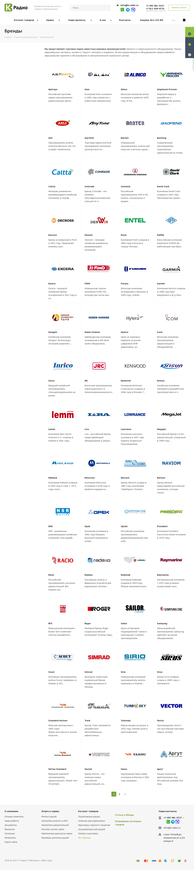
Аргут (160, 769)
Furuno (124, 283)
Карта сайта (11, 842)
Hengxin (52, 332)
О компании (11, 811)
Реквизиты (10, 837)
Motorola (90, 477)
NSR (50, 526)
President (162, 526)
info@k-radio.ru (129, 5)
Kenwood (126, 380)
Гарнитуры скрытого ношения (94, 825)
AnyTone (89, 138)
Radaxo (89, 575)
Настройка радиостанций (55, 825)
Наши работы (12, 820)
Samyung (162, 623)
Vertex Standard (57, 769)
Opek (87, 526)
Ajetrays (52, 89)
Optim (124, 526)
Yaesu (124, 769)
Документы (11, 825)
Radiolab (125, 575)
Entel (124, 235)
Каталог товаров (88, 811)
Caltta (51, 186)
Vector (160, 720)
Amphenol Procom (167, 89)
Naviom (161, 477)
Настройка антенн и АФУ (54, 820)
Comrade (89, 186)
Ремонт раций (49, 816)
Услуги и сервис (50, 811)
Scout (51, 672)
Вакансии (10, 829)
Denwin (89, 235)
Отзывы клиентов (14, 816)
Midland (52, 477)
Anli (50, 138)
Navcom (125, 477)
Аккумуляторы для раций (91, 829)
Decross (52, 235)
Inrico (51, 380)
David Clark (163, 186)
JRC (86, 380)
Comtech (125, 186)
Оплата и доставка (88, 833)
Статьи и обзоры (124, 815)
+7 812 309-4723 (155, 8)
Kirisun (160, 380)
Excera (51, 283)
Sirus (159, 672)
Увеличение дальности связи (56, 833)
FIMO (87, 283)
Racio (51, 575)
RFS (50, 623)
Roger (88, 623)
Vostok (88, 769)
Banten (125, 138)
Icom (159, 332)
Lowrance (126, 429)
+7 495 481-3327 (155, 5)
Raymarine (163, 575)
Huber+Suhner (92, 332)
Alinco (124, 89)
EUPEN (160, 235)
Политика (10, 833)
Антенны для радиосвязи (91, 820)
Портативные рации (89, 816)
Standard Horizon (57, 720)
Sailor (124, 623)
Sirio (123, 672)
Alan (87, 89)
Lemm (51, 429)
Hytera (124, 332)
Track (87, 720)
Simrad (88, 672)
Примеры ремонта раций (55, 837)
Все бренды (84, 837)
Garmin (161, 283)
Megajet (161, 429)
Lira (87, 429)
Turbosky (126, 720)
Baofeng (161, 138)
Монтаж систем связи (52, 829)
